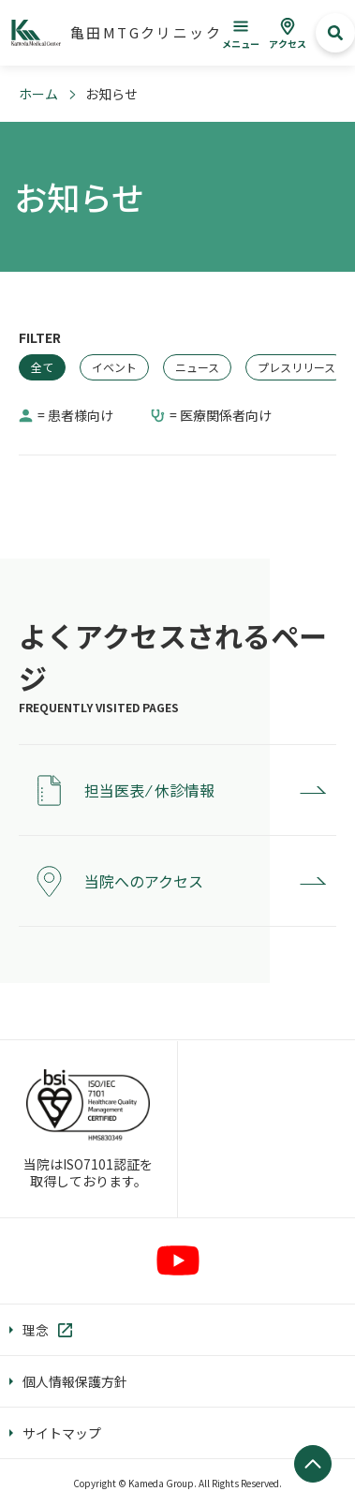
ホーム (38, 93)
